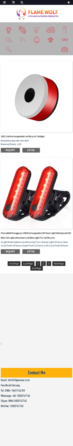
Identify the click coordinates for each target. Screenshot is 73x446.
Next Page (59, 263)
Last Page (28, 263)
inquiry (10, 150)
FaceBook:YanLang (10, 385)
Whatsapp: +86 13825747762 (15, 396)
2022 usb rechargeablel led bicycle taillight (23, 136)
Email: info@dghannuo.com (15, 380)
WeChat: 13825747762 (12, 406)
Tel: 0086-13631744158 (13, 390)
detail (31, 150)
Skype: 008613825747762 (14, 401)
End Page (36, 268)
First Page (14, 263)
